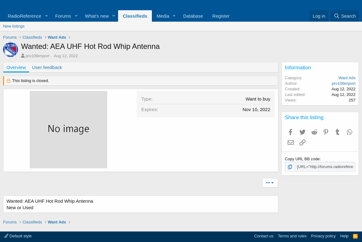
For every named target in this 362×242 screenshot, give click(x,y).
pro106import (38, 56)
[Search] (345, 16)
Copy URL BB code (302, 159)
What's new (97, 16)
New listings (13, 26)
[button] (46, 16)
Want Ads (346, 78)
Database (193, 16)
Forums (63, 16)
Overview (16, 67)
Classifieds (135, 16)
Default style (18, 236)
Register (221, 16)
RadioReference (24, 16)
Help (344, 236)
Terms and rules (292, 236)
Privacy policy (323, 236)
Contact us (263, 236)
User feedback (47, 67)
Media (163, 16)
